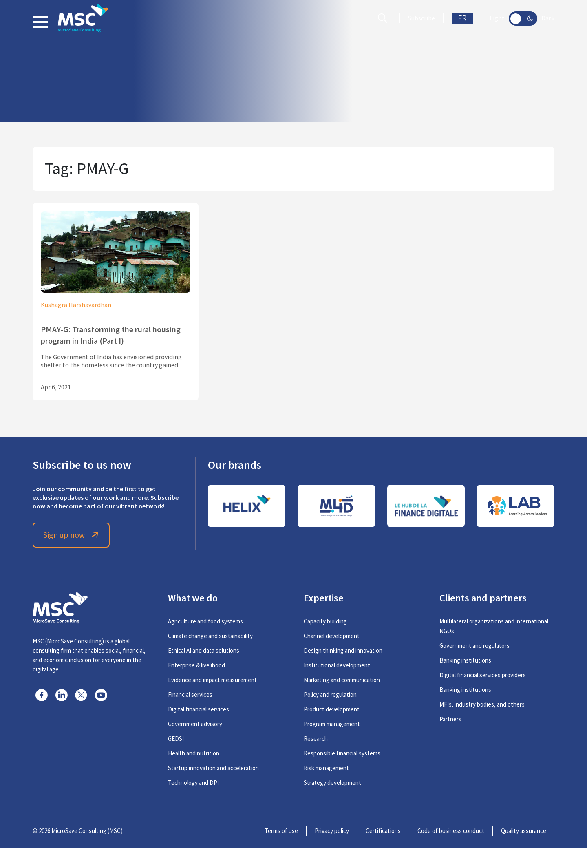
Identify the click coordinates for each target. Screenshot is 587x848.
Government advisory (195, 724)
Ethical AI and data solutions (203, 650)
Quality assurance (523, 831)
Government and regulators (474, 645)
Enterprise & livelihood (196, 665)
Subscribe (421, 18)
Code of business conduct (450, 831)
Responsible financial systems (342, 753)
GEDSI (176, 738)
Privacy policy (332, 831)
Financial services (190, 694)
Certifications (383, 831)
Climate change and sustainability (210, 636)
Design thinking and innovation (343, 650)
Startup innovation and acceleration (213, 768)
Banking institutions (465, 660)
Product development (332, 709)
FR (462, 18)
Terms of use (281, 831)
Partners (450, 719)
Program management (332, 724)
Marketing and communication (342, 680)
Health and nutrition (193, 753)
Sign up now (71, 535)
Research (316, 738)
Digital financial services (198, 709)
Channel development (332, 636)
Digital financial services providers (482, 675)
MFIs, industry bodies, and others (482, 704)
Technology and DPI (193, 782)
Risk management (326, 768)
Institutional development (337, 665)
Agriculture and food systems (205, 621)
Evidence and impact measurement (212, 680)
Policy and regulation (330, 694)
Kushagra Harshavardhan (76, 305)
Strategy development (332, 782)
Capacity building (325, 621)
